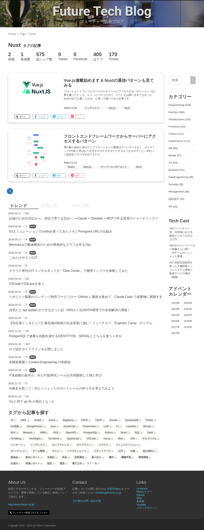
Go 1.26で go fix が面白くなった (32, 401)
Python (110, 432)
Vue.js (111, 108)
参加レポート (33, 457)
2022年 (188, 309)
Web (121, 438)
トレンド (18, 205)
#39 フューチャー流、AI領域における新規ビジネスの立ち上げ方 (181, 234)
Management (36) (179, 191)
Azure (53, 420)
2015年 (175, 333)
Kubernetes (91, 426)
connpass (142, 488)
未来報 (140, 501)
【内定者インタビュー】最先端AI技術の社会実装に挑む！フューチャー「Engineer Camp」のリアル (80, 323)
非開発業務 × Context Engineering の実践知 (40, 362)
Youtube (141, 504)
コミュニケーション (128, 444)
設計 (51, 463)
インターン (18, 444)
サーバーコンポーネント (114, 167)
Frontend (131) (177, 126)
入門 (121, 451)
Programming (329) (180, 104)
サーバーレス (19, 451)
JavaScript (70, 426)
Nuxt (127, 108)
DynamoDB (132, 420)
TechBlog (17, 438)
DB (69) (173, 148)
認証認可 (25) (176, 198)
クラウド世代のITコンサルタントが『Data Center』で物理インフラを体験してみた (68, 270)
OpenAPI (72, 432)
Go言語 (16, 426)
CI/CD (85, 420)
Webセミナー (144, 491)
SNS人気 (80, 205)
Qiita (139, 498)
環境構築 (144, 457)
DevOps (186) (177, 112)
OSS (57, 432)
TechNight (36, 438)
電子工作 (78, 463)
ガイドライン (85, 444)
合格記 (52, 457)
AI (13, 420)
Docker (115, 420)
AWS (25, 420)
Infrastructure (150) (180, 119)
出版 (134, 451)
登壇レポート (33, 463)
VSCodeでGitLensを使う (26, 283)
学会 (65, 457)
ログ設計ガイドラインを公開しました (36, 349)
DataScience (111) (179, 141)
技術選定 (81, 457)
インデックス (92, 108)
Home (12, 34)
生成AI (15, 463)
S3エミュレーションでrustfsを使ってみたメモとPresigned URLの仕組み (60, 231)
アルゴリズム (150, 438)
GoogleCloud (36, 426)
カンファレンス (61, 444)
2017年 (175, 327)
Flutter (151, 420)
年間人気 (49, 205)
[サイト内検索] (193, 80)
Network (29, 432)
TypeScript (74, 438)
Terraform (55, 438)
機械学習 (127, 457)
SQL (138, 432)
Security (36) (176, 184)
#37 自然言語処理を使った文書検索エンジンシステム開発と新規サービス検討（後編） (181, 269)
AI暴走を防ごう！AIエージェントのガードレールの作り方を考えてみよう (61, 388)
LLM (107, 426)
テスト (57, 451)
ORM (44, 432)
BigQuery (69, 420)
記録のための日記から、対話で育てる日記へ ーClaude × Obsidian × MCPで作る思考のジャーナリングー (84, 218)
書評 (112, 457)
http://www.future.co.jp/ (21, 504)
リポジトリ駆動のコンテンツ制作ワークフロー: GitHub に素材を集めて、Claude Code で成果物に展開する (85, 296)
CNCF (99, 420)
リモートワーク (103, 451)
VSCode (92, 438)
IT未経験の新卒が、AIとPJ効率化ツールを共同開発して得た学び (55, 375)
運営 (63, 463)
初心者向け (150, 451)
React (71, 167)
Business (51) (176, 169)
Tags (23, 34)
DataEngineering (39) (181, 177)
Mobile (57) (175, 155)
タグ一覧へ (93, 463)
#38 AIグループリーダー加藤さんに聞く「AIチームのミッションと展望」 (182, 251)
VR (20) (173, 206)
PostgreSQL (92, 432)
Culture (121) (176, 133)
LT (118, 426)
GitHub (140, 495)
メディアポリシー (146, 507)
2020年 (188, 315)
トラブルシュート (78, 451)
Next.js (87, 167)
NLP (14, 432)
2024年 (188, 302)
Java (54, 426)
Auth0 (38, 420)
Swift (151, 432)
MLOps (148, 426)
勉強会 (15, 457)
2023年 (175, 309)
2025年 (175, 302)
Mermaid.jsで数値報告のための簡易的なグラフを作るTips (50, 244)
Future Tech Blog (102, 11)
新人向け (98, 457)
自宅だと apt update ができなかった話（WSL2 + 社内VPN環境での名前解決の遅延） (70, 310)
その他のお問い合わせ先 (86, 500)
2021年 (175, 315)
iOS (133, 438)
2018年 (188, 321)
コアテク (105, 444)
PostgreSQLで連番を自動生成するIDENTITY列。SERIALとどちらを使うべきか (65, 336)
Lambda (132, 426)
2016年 (188, 327)
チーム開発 (40, 451)
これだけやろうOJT (23, 257)
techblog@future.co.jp (108, 492)
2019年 (175, 321)
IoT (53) (173, 162)
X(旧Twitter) (114, 488)
